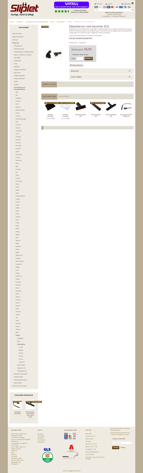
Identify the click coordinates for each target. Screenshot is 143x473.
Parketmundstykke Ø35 (111, 114)
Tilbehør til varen (49, 84)
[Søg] (132, 9)
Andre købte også (49, 96)
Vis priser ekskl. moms (80, 54)
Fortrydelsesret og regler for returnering (19, 443)
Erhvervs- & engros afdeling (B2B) (20, 439)
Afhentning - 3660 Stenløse (18, 433)
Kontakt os (14, 450)
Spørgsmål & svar (16, 461)
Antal (73, 58)
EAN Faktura (14, 441)
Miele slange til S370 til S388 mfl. (126, 114)
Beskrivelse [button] (75, 70)
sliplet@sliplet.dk (94, 451)
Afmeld (123, 447)
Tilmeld (115, 447)
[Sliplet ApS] (24, 8)
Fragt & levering (15, 448)
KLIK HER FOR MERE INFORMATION (80, 38)
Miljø (12, 452)
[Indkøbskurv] (127, 3)
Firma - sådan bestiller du (18, 446)
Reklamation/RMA (16, 458)
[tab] (101, 70)
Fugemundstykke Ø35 (96, 114)
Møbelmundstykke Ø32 (80, 114)
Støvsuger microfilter (65, 114)
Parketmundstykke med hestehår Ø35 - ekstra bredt (30, 413)
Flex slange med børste (17, 412)
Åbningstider (15, 463)
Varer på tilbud (63, 96)
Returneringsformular (17, 460)
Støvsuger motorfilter (50, 114)
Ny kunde (14, 454)
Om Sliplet (14, 456)
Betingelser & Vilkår (17, 435)
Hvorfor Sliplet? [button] (76, 76)
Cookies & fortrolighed (17, 437)
